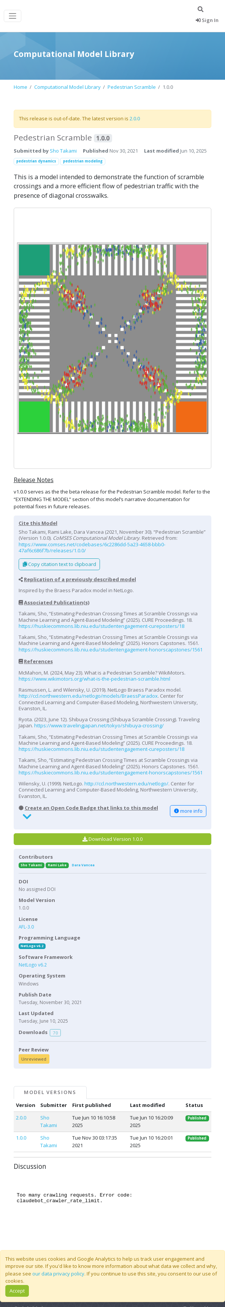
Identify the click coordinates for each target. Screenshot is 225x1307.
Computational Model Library (67, 87)
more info (188, 810)
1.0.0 (21, 1137)
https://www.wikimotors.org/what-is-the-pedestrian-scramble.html (94, 678)
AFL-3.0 (26, 927)
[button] (112, 338)
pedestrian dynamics (36, 161)
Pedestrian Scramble (132, 87)
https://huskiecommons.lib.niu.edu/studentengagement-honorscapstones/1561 (111, 649)
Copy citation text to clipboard (59, 564)
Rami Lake (57, 865)
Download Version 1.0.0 (112, 839)
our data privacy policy (58, 1273)
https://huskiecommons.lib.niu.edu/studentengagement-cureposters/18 (101, 626)
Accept (17, 1290)
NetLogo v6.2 (32, 946)
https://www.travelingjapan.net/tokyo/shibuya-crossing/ (99, 725)
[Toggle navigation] (12, 16)
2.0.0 (135, 118)
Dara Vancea (83, 865)
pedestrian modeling (83, 161)
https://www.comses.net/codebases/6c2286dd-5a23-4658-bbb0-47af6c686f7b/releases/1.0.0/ (92, 547)
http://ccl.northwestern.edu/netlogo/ (126, 783)
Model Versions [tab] (50, 1092)
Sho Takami (63, 150)
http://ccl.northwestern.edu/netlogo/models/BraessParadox (88, 695)
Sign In (207, 20)
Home (20, 87)
